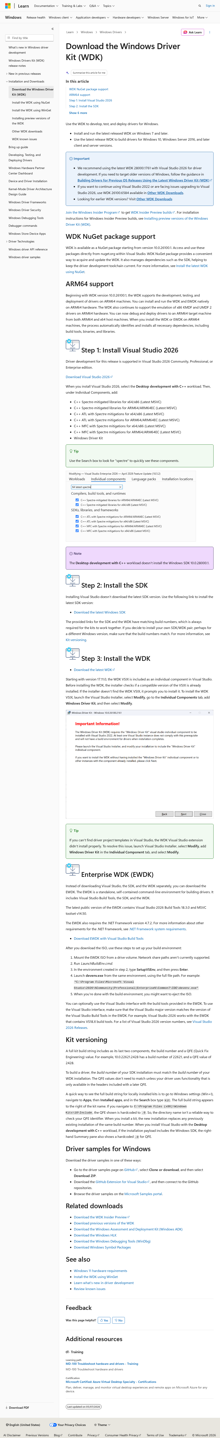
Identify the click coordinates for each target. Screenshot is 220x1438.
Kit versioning (76, 639)
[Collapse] (52, 29)
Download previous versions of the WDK (104, 1223)
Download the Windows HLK (95, 1235)
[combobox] (29, 37)
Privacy (92, 1435)
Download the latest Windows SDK (99, 612)
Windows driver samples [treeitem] (24, 257)
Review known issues (89, 1288)
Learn (70, 32)
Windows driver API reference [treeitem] (28, 249)
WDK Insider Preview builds (151, 212)
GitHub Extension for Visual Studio (121, 1181)
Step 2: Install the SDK (84, 106)
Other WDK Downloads (165, 192)
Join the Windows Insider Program (91, 212)
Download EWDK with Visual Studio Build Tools (109, 938)
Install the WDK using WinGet (96, 1276)
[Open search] (200, 6)
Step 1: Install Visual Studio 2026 (90, 100)
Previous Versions (37, 1435)
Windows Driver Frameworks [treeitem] (27, 202)
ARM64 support (79, 95)
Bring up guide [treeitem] (18, 147)
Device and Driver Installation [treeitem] (28, 181)
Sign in (210, 5)
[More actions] (209, 32)
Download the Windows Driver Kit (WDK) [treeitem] (32, 92)
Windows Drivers (111, 32)
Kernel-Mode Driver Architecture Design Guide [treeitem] (30, 191)
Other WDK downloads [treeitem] (27, 131)
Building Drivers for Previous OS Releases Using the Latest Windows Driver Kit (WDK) (143, 180)
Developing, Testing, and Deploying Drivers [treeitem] (25, 157)
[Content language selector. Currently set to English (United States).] (23, 1424)
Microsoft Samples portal (143, 1193)
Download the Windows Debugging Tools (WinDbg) (112, 1241)
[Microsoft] (8, 6)
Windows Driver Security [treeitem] (25, 210)
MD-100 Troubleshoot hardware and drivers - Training (102, 1364)
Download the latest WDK (93, 669)
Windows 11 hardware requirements (100, 1270)
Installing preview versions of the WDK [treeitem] (31, 121)
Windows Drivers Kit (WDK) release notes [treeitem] (26, 63)
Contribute (75, 1435)
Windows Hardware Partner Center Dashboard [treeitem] (27, 170)
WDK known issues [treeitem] (24, 139)
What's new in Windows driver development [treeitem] (28, 50)
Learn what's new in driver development (104, 1282)
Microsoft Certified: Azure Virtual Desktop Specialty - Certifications (111, 1382)
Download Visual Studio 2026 (88, 376)
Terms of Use (155, 1435)
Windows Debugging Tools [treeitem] (26, 218)
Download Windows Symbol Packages (102, 1247)
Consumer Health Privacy (121, 1435)
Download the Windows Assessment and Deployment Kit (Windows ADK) (128, 1229)
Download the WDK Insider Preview (100, 1217)
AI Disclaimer (12, 1435)
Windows (87, 32)
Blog (57, 1435)
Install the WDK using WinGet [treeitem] (31, 110)
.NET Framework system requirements (157, 929)
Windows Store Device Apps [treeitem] (27, 233)
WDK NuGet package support (88, 89)
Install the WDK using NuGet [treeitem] (31, 102)
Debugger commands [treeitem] (23, 226)
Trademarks (176, 1435)
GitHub (129, 1169)
